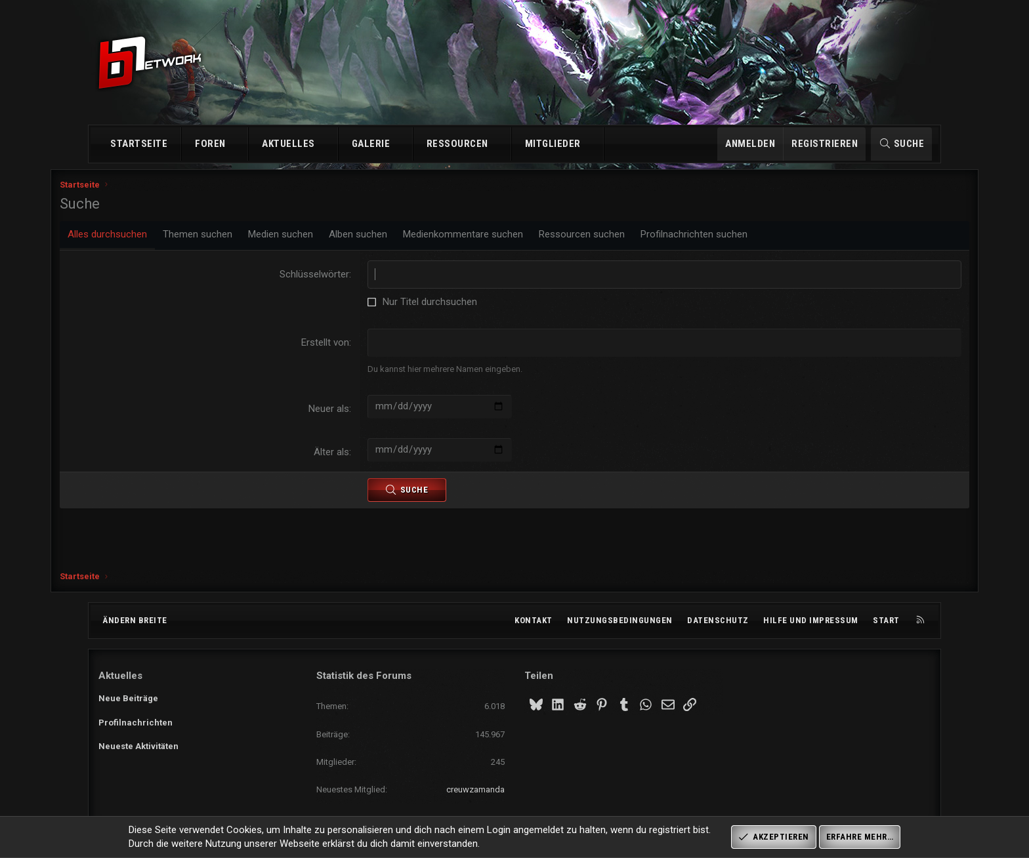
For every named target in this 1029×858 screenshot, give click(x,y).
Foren (210, 144)
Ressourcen (457, 144)
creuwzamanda (475, 789)
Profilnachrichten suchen (732, 239)
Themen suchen (236, 239)
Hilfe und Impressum (810, 620)
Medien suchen (319, 239)
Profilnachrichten (135, 722)
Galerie (371, 144)
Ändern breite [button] (134, 620)
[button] (237, 144)
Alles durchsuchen (146, 239)
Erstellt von (338, 348)
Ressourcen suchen (620, 239)
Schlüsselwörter (327, 279)
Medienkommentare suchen (502, 239)
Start (886, 620)
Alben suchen (397, 239)
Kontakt (533, 620)
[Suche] (901, 144)
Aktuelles (288, 144)
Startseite (138, 144)
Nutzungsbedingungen (620, 620)
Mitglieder (553, 144)
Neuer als (342, 414)
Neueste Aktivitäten (138, 746)
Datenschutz (718, 620)
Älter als (344, 457)
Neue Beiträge (128, 698)
